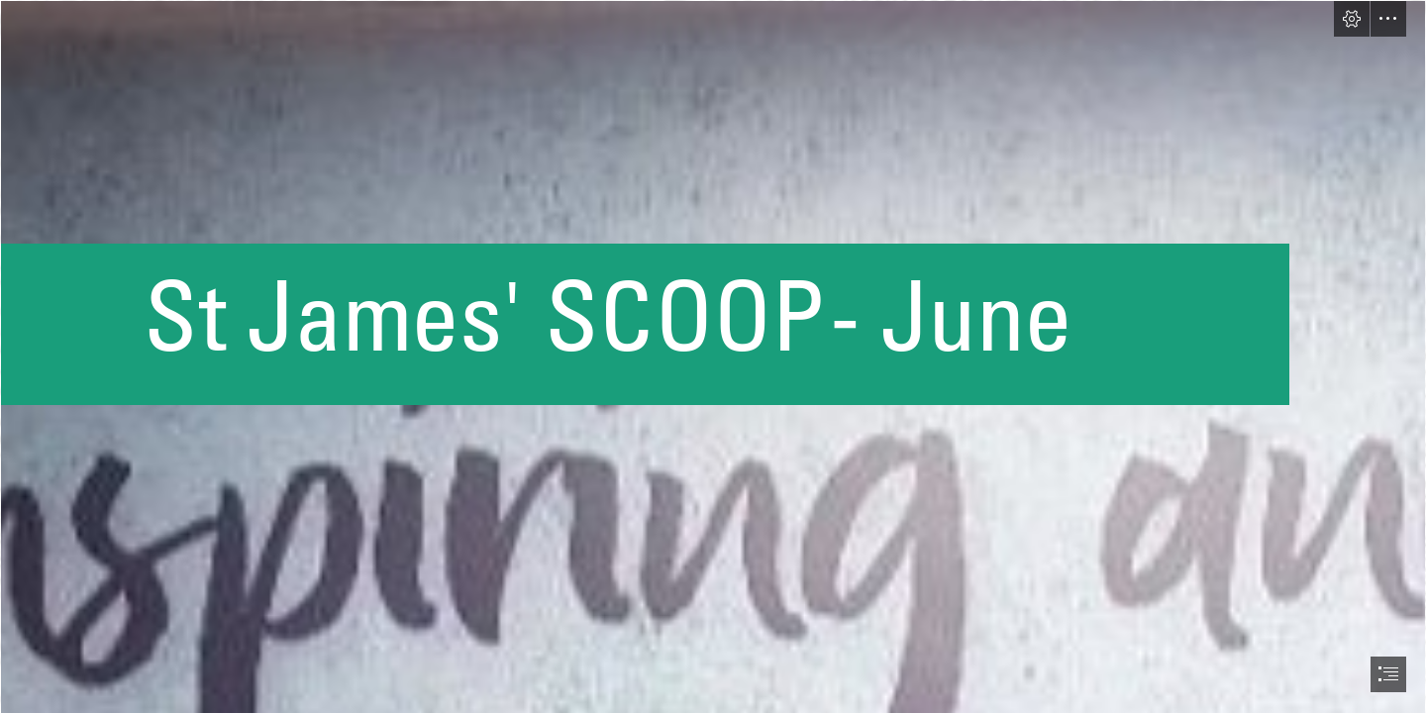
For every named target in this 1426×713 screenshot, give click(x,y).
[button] (1352, 19)
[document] (713, 356)
